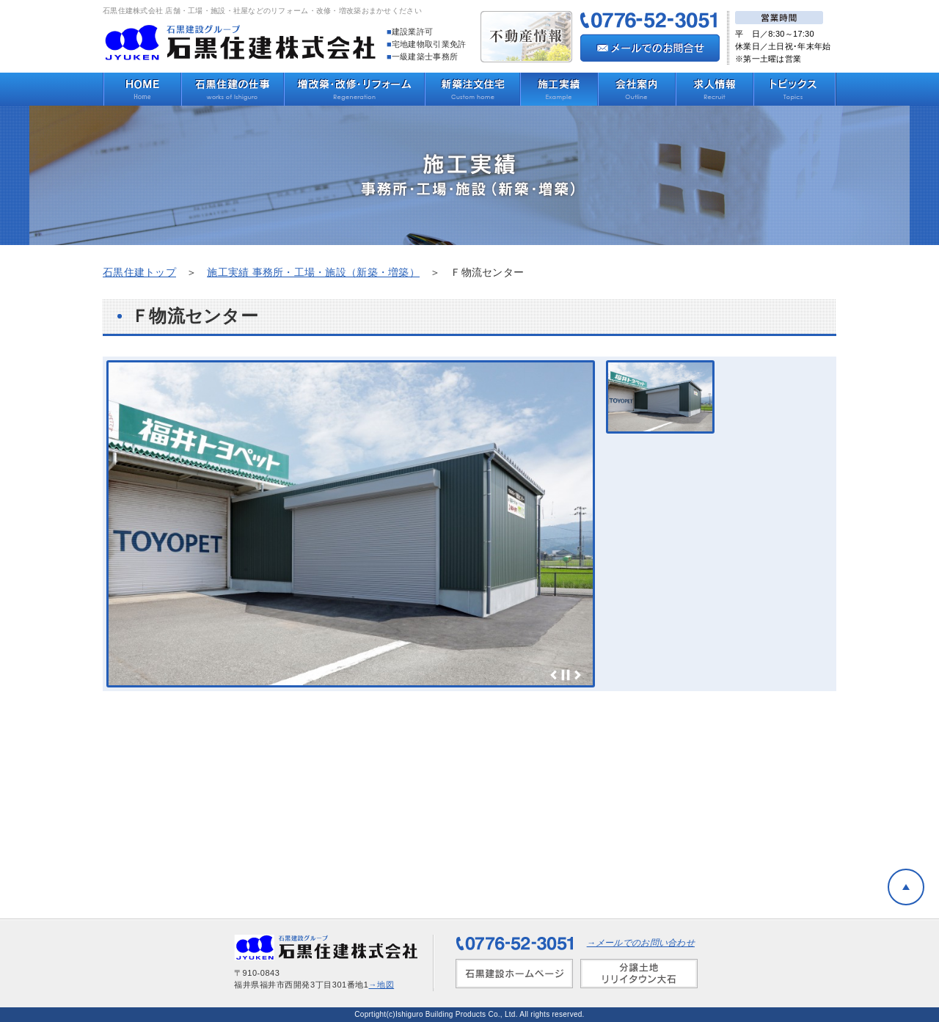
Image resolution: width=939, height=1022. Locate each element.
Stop (565, 675)
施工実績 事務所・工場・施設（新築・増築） (313, 272)
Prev (554, 675)
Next (577, 675)
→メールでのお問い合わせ (641, 943)
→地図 (382, 984)
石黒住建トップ (139, 272)
